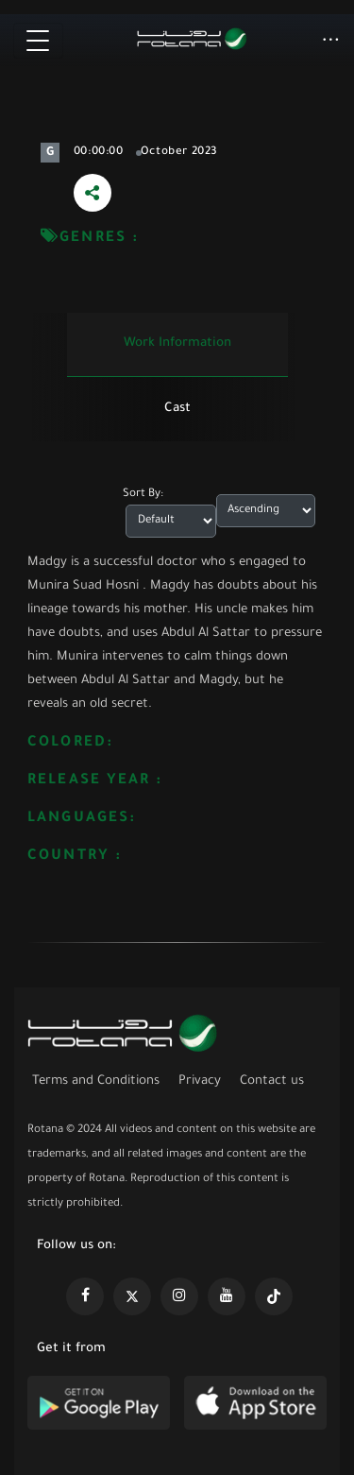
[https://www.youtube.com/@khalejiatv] (226, 1296)
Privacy (199, 1081)
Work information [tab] (177, 343)
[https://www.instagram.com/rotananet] (179, 1296)
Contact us (272, 1081)
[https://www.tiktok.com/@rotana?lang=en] (274, 1296)
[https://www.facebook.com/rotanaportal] (85, 1296)
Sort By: (143, 495)
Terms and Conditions (96, 1081)
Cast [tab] (177, 409)
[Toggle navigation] (38, 41)
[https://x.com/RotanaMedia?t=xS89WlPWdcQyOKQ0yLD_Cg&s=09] (132, 1296)
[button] (331, 41)
